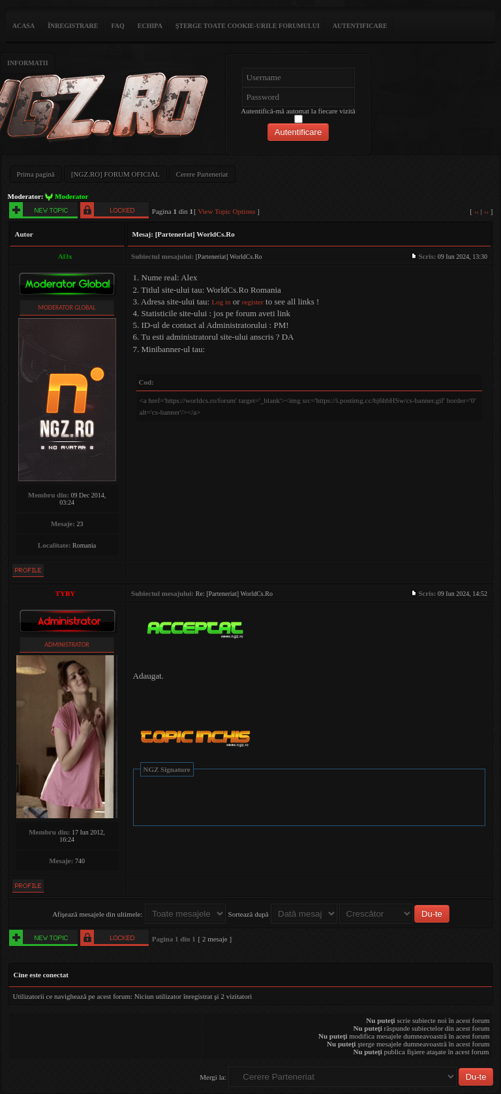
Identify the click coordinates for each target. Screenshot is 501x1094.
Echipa (150, 25)
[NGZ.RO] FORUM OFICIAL (115, 174)
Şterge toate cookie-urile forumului (247, 25)
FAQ (117, 25)
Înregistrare (73, 25)
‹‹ (476, 211)
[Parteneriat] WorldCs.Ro (195, 234)
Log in (220, 302)
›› (486, 211)
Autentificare (360, 25)
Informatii (27, 63)
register (253, 302)
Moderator (71, 196)
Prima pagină (36, 174)
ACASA (23, 25)
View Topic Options (226, 211)
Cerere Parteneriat (202, 174)
